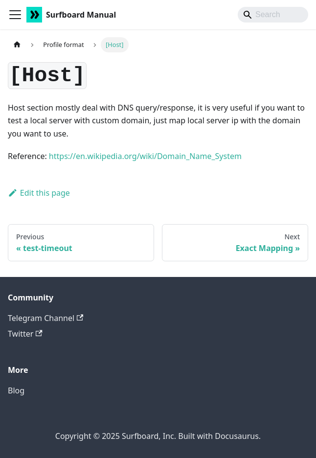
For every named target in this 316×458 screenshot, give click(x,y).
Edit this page (39, 192)
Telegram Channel (45, 318)
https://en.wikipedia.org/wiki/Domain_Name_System (145, 156)
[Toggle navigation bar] (15, 14)
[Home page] (17, 44)
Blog (16, 390)
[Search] (273, 15)
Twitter (25, 333)
